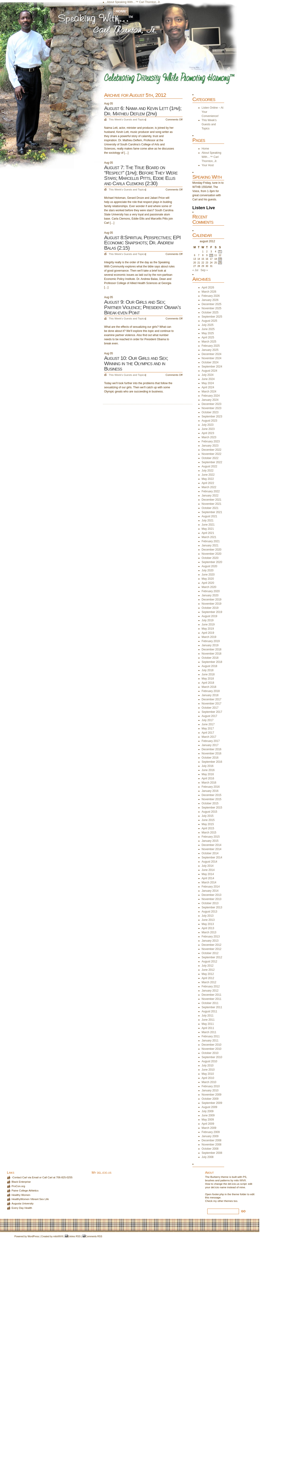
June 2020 (208, 574)
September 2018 (212, 662)
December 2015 (211, 795)
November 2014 (211, 849)
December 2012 (211, 944)
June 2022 (208, 474)
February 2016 (211, 786)
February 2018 (211, 691)
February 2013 (211, 936)
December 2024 (211, 354)
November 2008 (211, 1144)
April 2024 (208, 387)
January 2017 (210, 745)
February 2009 (211, 1132)
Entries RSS (74, 1236)
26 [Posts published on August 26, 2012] (220, 262)
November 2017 (211, 703)
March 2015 (209, 832)
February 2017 (211, 741)
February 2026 (211, 295)
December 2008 (211, 1140)
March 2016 (209, 782)
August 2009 (209, 1107)
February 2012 (211, 986)
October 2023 (210, 412)
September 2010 (212, 1057)
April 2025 (208, 337)
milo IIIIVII (240, 1180)
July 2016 (208, 766)
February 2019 (211, 641)
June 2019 (208, 624)
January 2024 (210, 399)
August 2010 (209, 1061)
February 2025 (211, 345)
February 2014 (211, 886)
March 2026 (209, 291)
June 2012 (208, 969)
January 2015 (210, 840)
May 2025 (208, 333)
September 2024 (212, 366)
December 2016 (211, 749)
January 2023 (210, 445)
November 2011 (211, 999)
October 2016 (210, 757)
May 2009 (208, 1119)
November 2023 (211, 408)
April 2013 (208, 928)
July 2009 (208, 1111)
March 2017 (209, 736)
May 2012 (208, 974)
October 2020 (210, 558)
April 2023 (208, 433)
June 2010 (208, 1069)
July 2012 (208, 965)
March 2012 (209, 982)
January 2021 (210, 545)
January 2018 (210, 695)
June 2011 (208, 1019)
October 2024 (210, 362)
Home (121, 11)
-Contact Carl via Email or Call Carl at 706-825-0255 (42, 1177)
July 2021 (208, 520)
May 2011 (208, 1024)
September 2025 (212, 316)
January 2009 (210, 1136)
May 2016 (208, 774)
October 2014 (210, 853)
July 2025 (208, 325)
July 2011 (208, 1015)
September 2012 (212, 957)
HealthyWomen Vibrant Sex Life (30, 1199)
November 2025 (211, 308)
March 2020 (209, 587)
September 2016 (212, 761)
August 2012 (209, 961)
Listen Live (203, 207)
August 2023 (209, 420)
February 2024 (211, 395)
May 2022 (208, 479)
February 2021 (211, 541)
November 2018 (211, 653)
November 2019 (211, 603)
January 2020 (210, 595)
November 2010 (211, 1048)
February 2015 (211, 836)
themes (228, 1201)
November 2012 (211, 949)
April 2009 (208, 1123)
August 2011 (209, 1011)
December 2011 (211, 994)
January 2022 (210, 495)
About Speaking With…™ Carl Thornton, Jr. (134, 2)
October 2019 (210, 607)
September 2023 (212, 416)
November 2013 (211, 899)
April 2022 (208, 483)
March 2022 (209, 487)
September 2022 (212, 462)
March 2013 (209, 932)
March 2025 (209, 341)
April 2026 (208, 287)
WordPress (33, 1236)
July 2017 (208, 720)
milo (55, 1236)
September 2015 (212, 807)
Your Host (113, 6)
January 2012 (210, 990)
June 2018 (208, 674)
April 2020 (208, 583)
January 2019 (210, 645)
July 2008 (208, 1157)
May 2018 (208, 678)
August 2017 (209, 716)
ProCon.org (18, 1186)
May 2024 (208, 383)
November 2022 (211, 454)
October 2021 (210, 508)
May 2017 (208, 728)
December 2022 (211, 449)
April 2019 (208, 632)
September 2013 (212, 907)
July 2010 (208, 1065)
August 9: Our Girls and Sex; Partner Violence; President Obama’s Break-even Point (142, 307)
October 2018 (210, 657)
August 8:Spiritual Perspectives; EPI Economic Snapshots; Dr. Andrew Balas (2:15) (142, 242)
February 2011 (211, 1036)
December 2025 (211, 304)
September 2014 (212, 857)
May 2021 (208, 528)
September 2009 (212, 1103)
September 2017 (212, 712)
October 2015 (210, 803)
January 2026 (210, 300)
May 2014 (208, 874)
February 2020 (211, 591)
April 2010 (208, 1078)
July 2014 (208, 865)
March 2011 (209, 1032)
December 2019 (211, 599)
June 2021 (208, 524)
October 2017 (210, 707)
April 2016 (208, 778)
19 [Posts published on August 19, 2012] (220, 259)
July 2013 (208, 915)
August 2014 (209, 861)
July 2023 (208, 424)
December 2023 (211, 404)
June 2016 (208, 770)
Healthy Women (21, 1195)
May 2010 (208, 1073)
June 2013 (208, 920)
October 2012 (210, 953)
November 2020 (211, 553)
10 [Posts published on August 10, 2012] (211, 255)
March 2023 (209, 437)
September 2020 (212, 562)
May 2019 (208, 628)
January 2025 (210, 350)
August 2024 (209, 370)
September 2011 (212, 1007)
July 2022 (208, 470)
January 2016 (210, 791)
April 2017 (208, 732)
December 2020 (211, 549)
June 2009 (208, 1115)
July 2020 (208, 570)
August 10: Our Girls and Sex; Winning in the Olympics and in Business (136, 363)
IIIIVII (60, 1236)
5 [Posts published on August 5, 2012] (220, 251)
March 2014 (209, 882)
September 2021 (212, 512)
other (220, 1201)
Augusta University (23, 1203)
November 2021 (211, 503)
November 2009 (211, 1094)
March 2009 (209, 1128)
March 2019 (209, 637)
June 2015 (208, 820)
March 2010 (209, 1082)
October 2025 (210, 312)
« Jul (195, 270)
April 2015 (208, 828)
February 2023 (211, 441)
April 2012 (208, 978)
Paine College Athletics (25, 1190)
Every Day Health (22, 1208)
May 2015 (208, 824)
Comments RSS (93, 1236)
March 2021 (209, 537)
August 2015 (209, 811)
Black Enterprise (21, 1181)
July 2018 (208, 670)
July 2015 (208, 816)
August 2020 (209, 566)
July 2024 (208, 375)
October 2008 (210, 1148)
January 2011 (210, 1040)
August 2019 (209, 616)
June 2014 (208, 870)
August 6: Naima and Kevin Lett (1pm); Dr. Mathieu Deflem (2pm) (142, 110)
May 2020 (208, 578)
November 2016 (211, 753)
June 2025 (208, 329)
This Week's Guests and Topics (127, 119)
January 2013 (210, 940)
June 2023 (208, 429)
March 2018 (209, 687)
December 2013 (211, 895)
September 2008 (212, 1153)
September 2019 (212, 612)
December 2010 (211, 1044)
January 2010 (210, 1090)
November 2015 (211, 799)
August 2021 (209, 516)
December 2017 (211, 699)
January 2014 (210, 890)
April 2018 (208, 682)
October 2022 (210, 458)
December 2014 (211, 845)
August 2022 (209, 466)
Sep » (204, 270)
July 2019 (208, 620)
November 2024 (211, 358)
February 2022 (211, 491)
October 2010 (210, 1053)
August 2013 (209, 911)
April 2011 (208, 1028)
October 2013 (210, 903)
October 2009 (210, 1098)
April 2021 (208, 533)
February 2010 (211, 1086)
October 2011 (210, 1003)
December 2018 (211, 649)
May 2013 (208, 924)
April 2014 (208, 878)
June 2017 (208, 724)
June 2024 (208, 379)
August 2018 (209, 666)
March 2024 (209, 391)
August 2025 (209, 320)
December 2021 (211, 499)
